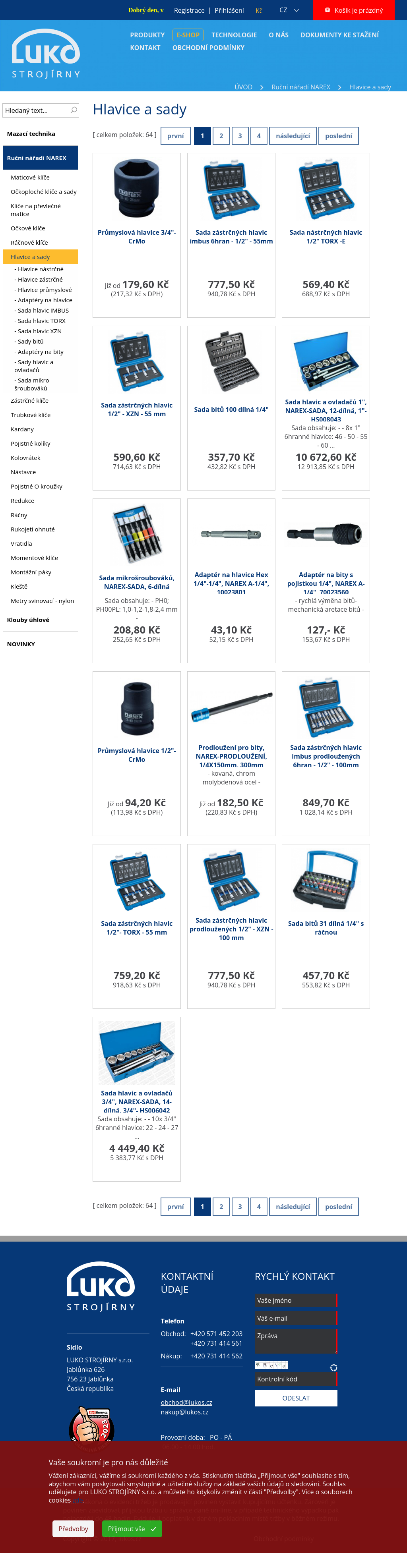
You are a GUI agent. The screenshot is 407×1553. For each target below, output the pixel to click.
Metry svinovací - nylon (42, 601)
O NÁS (279, 35)
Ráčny (19, 515)
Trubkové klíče (31, 415)
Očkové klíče (28, 228)
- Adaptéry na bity (38, 351)
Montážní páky (31, 572)
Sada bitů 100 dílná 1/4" (231, 409)
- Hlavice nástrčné (39, 269)
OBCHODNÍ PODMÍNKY (208, 47)
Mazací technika (31, 133)
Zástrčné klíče (29, 400)
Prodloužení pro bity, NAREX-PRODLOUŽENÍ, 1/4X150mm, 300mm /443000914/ (231, 760)
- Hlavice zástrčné (38, 279)
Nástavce (23, 472)
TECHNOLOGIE (234, 35)
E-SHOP (188, 35)
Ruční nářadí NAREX (300, 87)
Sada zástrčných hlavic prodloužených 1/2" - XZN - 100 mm (231, 929)
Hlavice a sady (370, 87)
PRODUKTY (147, 35)
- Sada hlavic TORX (39, 321)
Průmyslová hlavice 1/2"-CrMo (137, 755)
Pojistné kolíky (30, 443)
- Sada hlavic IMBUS (41, 310)
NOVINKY (21, 644)
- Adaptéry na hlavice (43, 300)
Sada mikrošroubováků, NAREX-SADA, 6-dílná (136, 582)
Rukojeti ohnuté (33, 529)
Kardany (22, 429)
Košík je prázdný (359, 10)
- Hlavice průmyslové (43, 290)
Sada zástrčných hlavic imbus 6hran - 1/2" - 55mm (231, 236)
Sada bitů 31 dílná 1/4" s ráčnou (326, 928)
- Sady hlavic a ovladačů (33, 366)
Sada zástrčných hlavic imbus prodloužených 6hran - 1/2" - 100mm (326, 756)
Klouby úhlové (28, 620)
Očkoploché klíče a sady (44, 191)
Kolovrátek (26, 458)
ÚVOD (243, 87)
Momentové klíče (34, 558)
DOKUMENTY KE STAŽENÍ (339, 35)
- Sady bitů (28, 341)
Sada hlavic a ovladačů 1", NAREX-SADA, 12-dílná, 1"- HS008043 (326, 411)
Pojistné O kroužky (36, 486)
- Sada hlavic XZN (38, 331)
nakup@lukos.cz (184, 1412)
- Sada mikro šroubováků (31, 384)
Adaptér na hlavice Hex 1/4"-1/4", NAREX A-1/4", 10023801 (231, 583)
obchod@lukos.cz (186, 1402)
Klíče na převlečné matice (36, 210)
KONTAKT (145, 47)
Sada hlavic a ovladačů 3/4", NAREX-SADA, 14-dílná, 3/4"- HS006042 (136, 1102)
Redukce (23, 500)
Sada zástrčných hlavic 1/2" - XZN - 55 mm (136, 409)
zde (78, 1500)
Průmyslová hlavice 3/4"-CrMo (137, 236)
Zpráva (296, 1341)
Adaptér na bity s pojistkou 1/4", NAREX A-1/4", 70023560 (326, 583)
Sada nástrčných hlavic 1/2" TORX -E (326, 236)
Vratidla (21, 543)
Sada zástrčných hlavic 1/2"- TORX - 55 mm (136, 928)
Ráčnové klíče (29, 242)
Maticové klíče (30, 177)
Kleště (19, 586)
